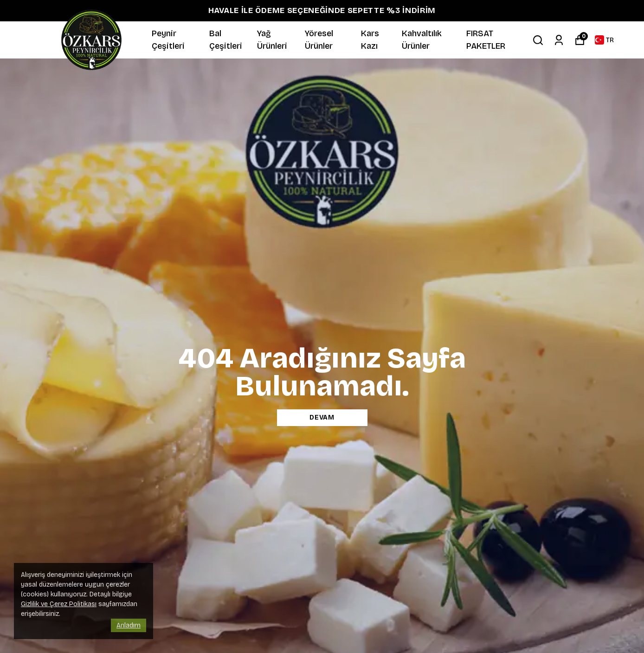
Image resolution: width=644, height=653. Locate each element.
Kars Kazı (370, 39)
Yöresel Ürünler (319, 39)
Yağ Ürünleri (272, 39)
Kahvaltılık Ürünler (422, 39)
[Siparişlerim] (559, 40)
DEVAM (322, 417)
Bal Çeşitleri (225, 39)
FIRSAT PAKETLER (485, 39)
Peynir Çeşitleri (168, 39)
